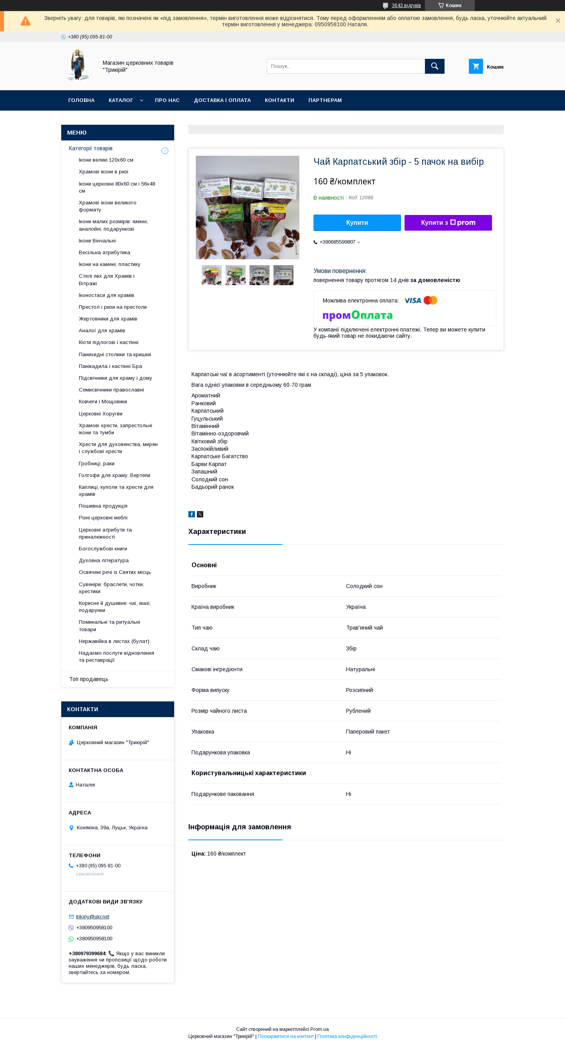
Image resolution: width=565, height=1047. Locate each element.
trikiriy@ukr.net (92, 917)
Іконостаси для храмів (106, 295)
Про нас (167, 100)
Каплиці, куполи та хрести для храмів (116, 490)
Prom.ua (319, 1029)
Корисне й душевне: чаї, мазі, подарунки (115, 606)
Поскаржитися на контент (286, 1036)
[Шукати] (435, 66)
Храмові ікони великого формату (108, 206)
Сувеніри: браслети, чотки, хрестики (111, 587)
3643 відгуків (406, 5)
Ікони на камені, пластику (109, 264)
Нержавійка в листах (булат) (114, 641)
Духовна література (104, 560)
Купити (357, 222)
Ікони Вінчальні (97, 241)
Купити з (448, 222)
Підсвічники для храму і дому (115, 378)
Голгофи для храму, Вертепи (114, 475)
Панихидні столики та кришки (115, 354)
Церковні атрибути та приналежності (105, 533)
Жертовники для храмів (108, 319)
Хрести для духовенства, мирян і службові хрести (118, 447)
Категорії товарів (91, 148)
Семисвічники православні (111, 390)
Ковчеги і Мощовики (103, 401)
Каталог (121, 100)
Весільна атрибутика (104, 252)
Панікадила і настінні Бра (110, 366)
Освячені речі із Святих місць (115, 572)
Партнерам (325, 100)
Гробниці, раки (97, 463)
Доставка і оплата (222, 100)
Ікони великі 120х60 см (106, 160)
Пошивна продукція (103, 506)
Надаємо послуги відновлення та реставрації (116, 656)
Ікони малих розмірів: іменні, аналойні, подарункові (113, 225)
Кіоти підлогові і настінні (109, 342)
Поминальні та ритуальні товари (109, 625)
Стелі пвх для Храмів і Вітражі (107, 279)
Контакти (279, 100)
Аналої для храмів (102, 330)
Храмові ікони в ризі (103, 172)
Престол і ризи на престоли (113, 307)
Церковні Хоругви (100, 414)
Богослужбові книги (103, 549)
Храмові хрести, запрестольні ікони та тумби (115, 428)
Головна (81, 100)
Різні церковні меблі (103, 518)
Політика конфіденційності (347, 1036)
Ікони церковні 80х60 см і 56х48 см (117, 187)
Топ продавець (88, 679)
